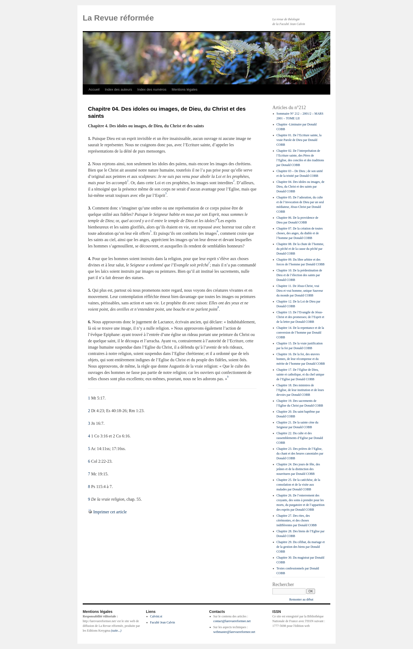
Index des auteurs (118, 89)
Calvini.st (156, 616)
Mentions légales (185, 89)
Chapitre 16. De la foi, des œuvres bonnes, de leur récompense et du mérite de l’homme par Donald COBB (301, 358)
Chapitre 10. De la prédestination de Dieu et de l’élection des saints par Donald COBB (299, 275)
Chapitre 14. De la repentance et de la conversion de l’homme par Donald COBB (300, 332)
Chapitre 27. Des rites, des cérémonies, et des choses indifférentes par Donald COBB (297, 520)
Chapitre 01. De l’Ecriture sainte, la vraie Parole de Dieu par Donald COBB (299, 140)
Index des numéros (151, 89)
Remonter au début (301, 599)
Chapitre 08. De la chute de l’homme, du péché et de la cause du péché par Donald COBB (300, 248)
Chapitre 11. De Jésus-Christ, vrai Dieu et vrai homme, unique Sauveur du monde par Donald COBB (300, 290)
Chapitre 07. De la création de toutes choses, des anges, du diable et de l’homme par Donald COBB (300, 233)
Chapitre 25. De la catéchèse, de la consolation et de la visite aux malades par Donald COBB (298, 484)
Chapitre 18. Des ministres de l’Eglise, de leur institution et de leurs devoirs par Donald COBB (300, 390)
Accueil (94, 89)
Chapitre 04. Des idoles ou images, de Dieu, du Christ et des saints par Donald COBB (300, 186)
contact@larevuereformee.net (232, 621)
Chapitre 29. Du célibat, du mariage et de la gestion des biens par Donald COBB (301, 546)
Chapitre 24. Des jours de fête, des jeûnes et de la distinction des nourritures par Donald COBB (298, 469)
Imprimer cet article (110, 512)
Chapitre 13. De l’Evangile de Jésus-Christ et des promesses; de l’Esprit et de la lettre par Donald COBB (300, 317)
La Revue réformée (118, 17)
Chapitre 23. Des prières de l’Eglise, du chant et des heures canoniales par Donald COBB (300, 453)
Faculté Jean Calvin (162, 622)
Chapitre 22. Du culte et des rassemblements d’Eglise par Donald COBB (300, 438)
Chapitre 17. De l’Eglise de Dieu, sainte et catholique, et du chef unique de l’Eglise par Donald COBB (300, 374)
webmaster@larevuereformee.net (234, 632)
